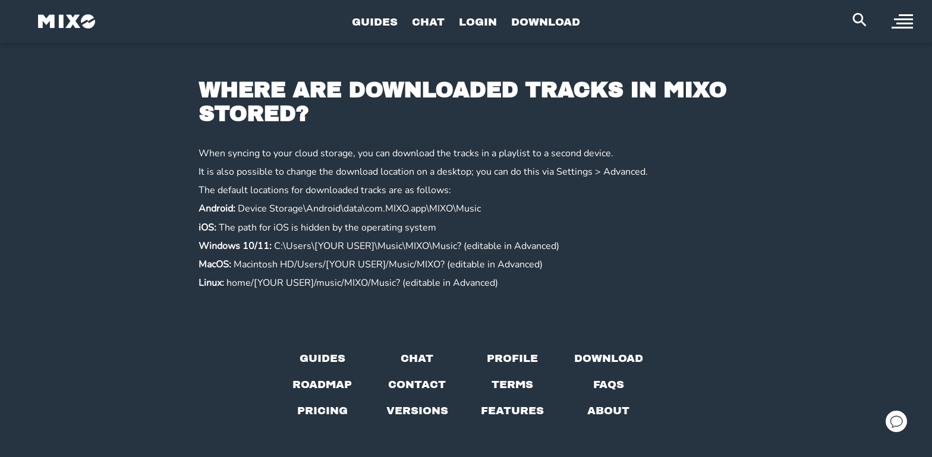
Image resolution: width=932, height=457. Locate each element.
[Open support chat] (896, 421)
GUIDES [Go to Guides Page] (375, 21)
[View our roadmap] (322, 384)
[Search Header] (859, 19)
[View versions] (417, 410)
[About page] (608, 410)
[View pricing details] (322, 410)
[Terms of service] (512, 384)
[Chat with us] (417, 358)
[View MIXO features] (512, 410)
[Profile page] (512, 358)
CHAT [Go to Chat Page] (428, 21)
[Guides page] (322, 358)
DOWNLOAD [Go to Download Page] (545, 21)
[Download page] (609, 358)
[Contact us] (417, 384)
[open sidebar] (902, 21)
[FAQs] (609, 384)
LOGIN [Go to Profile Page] (478, 21)
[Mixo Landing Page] (66, 21)
